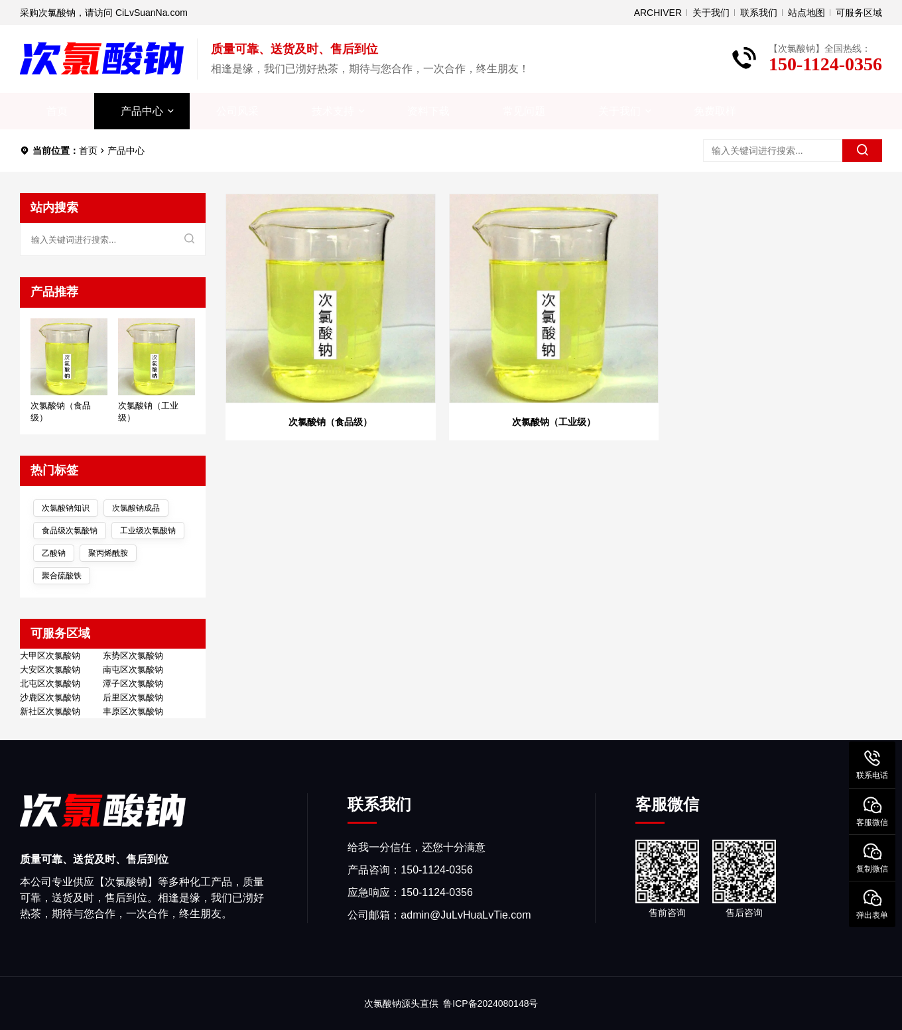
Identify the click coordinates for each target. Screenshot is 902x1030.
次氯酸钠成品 (136, 508)
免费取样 (715, 111)
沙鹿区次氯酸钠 (50, 697)
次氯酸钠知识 (66, 508)
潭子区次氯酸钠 (133, 683)
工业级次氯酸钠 (148, 530)
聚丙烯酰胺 (108, 553)
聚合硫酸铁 (62, 575)
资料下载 (428, 111)
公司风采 (237, 111)
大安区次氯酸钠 (50, 670)
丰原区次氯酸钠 (133, 711)
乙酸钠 (54, 553)
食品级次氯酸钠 (69, 530)
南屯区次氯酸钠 (133, 670)
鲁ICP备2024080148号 (490, 1003)
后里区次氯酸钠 (133, 697)
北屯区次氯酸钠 (50, 683)
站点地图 (806, 12)
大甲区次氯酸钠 (50, 656)
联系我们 (758, 12)
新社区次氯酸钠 (50, 711)
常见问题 (524, 111)
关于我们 (711, 12)
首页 (57, 111)
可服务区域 (859, 12)
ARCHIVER (658, 12)
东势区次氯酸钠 (133, 656)
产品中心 (142, 111)
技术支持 (333, 111)
